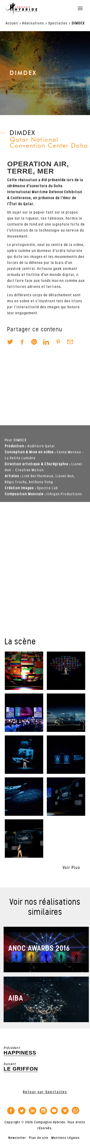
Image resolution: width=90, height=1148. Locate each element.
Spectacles (58, 23)
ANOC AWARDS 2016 (39, 948)
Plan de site (38, 1138)
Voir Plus (71, 867)
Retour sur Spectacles (45, 1092)
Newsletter (17, 1138)
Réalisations (33, 23)
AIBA (15, 998)
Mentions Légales (65, 1138)
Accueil (12, 23)
